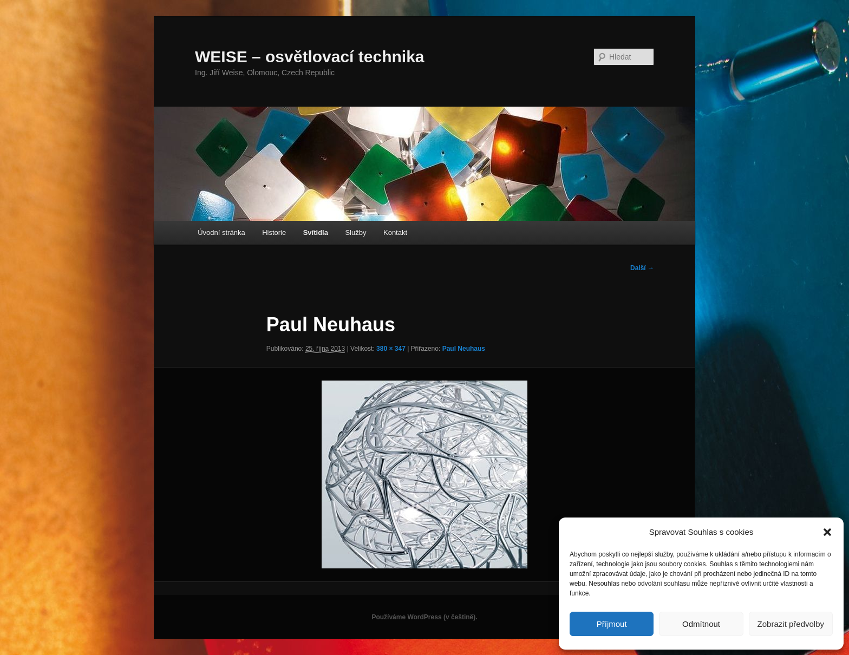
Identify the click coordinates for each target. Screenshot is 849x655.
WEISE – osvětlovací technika (309, 57)
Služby (355, 232)
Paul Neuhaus (463, 348)
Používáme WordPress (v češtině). (424, 617)
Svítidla (315, 232)
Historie (274, 232)
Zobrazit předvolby (790, 623)
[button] (827, 532)
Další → (642, 268)
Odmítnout (701, 623)
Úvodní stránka (221, 232)
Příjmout (612, 623)
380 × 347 (391, 348)
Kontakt (395, 232)
